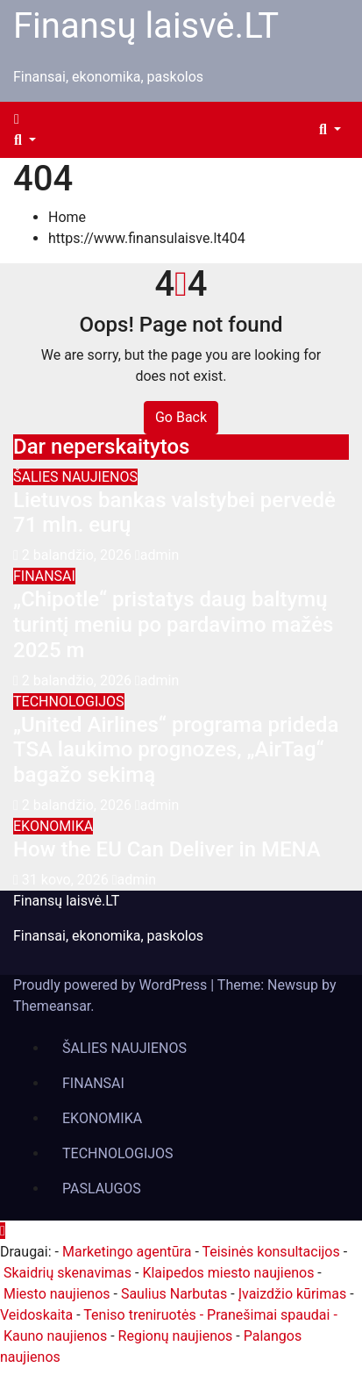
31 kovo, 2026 (67, 879)
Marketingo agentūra (126, 1251)
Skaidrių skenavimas (67, 1272)
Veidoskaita (36, 1315)
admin (157, 555)
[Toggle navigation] (34, 123)
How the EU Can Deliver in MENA (167, 849)
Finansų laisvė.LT (146, 26)
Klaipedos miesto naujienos (228, 1272)
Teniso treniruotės (139, 1315)
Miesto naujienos (57, 1293)
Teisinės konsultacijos (270, 1251)
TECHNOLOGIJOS (68, 701)
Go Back (181, 417)
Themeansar (51, 1006)
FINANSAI (44, 576)
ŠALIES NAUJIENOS (75, 477)
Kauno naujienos (55, 1336)
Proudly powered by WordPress (111, 985)
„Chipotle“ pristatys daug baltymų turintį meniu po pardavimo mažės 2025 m (173, 624)
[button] (25, 140)
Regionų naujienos (175, 1336)
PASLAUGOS (101, 1188)
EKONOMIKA (53, 826)
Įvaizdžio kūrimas (292, 1293)
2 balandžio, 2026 (78, 555)
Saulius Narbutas (174, 1293)
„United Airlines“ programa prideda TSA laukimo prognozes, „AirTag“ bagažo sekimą (176, 750)
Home (67, 217)
